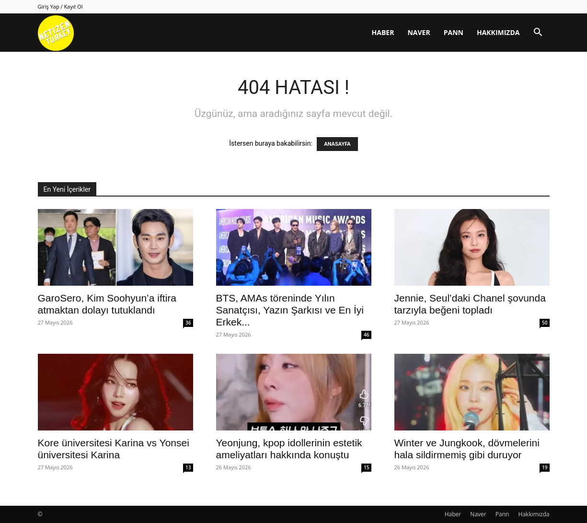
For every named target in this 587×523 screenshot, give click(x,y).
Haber (383, 32)
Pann (453, 32)
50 (544, 322)
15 (366, 467)
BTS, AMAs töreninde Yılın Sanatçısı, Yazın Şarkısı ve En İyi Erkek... (290, 309)
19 (544, 467)
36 (188, 322)
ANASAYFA (337, 144)
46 (366, 334)
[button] (538, 33)
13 (188, 467)
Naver (418, 32)
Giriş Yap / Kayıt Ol (60, 6)
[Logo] (56, 32)
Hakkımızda (498, 32)
